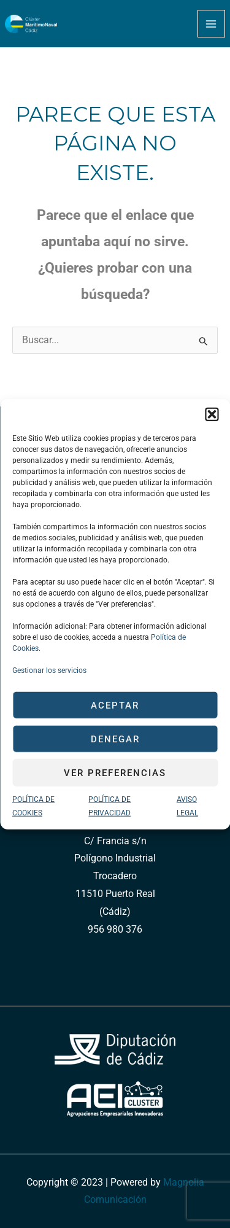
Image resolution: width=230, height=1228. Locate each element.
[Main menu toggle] (211, 23)
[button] (211, 414)
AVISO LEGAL (187, 806)
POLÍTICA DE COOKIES (33, 806)
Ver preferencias (115, 772)
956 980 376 (115, 929)
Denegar (115, 738)
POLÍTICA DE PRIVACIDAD (109, 806)
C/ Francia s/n (115, 841)
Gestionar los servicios (49, 670)
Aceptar (115, 704)
